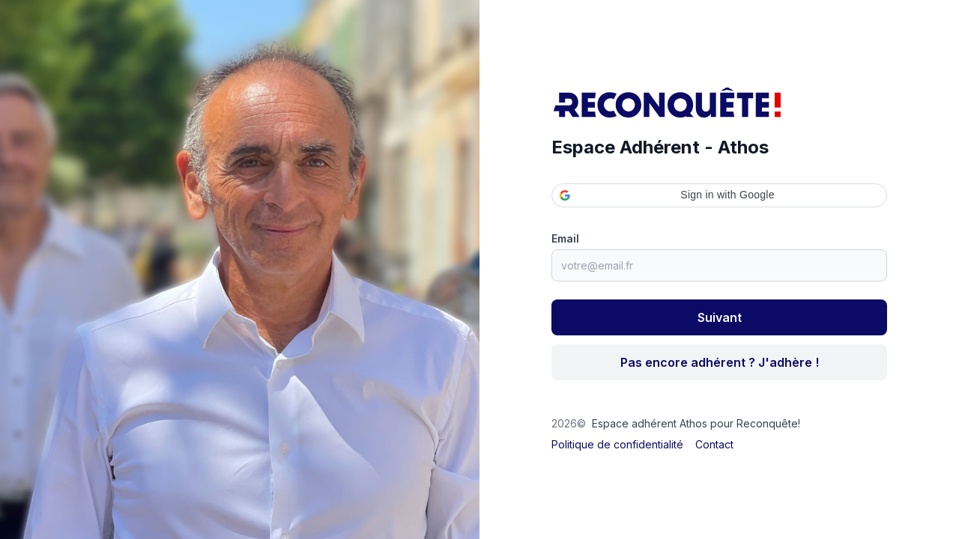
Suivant (720, 317)
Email (565, 238)
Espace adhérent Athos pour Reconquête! (696, 423)
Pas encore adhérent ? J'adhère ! (719, 362)
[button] (719, 195)
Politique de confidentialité (617, 444)
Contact (714, 444)
